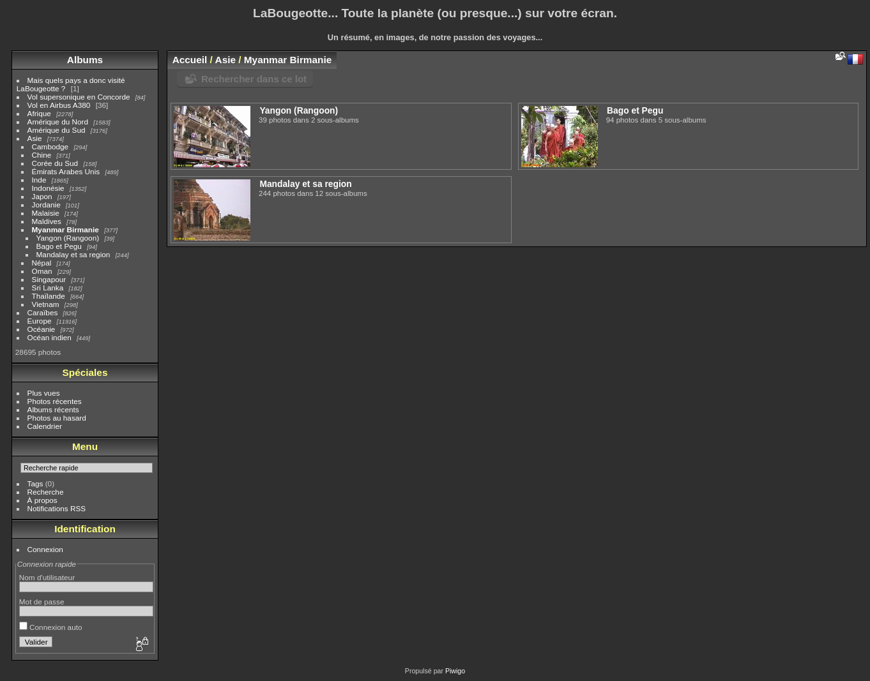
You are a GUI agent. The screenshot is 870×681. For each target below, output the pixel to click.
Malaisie (45, 213)
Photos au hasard (56, 418)
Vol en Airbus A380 (59, 105)
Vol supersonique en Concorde (78, 97)
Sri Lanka (48, 287)
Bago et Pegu (59, 246)
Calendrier (44, 426)
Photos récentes (54, 401)
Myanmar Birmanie (65, 229)
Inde (39, 180)
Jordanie (46, 204)
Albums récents (53, 409)
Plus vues (43, 393)
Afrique (39, 113)
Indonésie (48, 188)
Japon (42, 196)
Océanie (41, 329)
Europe (39, 321)
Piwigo (455, 671)
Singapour (49, 279)
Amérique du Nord (57, 121)
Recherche (45, 492)
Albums (85, 59)
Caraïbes (42, 312)
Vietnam (45, 304)
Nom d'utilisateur (47, 577)
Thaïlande (48, 296)
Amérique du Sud (56, 130)
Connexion (45, 549)
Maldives (46, 221)
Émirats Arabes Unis (66, 171)
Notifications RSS (56, 508)
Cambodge (50, 146)
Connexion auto (50, 627)
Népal (42, 262)
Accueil (190, 59)
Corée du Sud (55, 163)
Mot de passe (42, 601)
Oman (42, 271)
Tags (35, 483)
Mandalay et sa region (73, 254)
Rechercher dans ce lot (254, 78)
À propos (42, 500)
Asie (34, 138)
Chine (42, 155)
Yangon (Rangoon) (68, 238)
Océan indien (49, 337)
